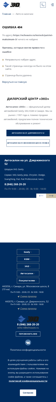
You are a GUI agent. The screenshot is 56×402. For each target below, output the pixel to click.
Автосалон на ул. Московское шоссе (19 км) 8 (28, 143)
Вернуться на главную (14, 81)
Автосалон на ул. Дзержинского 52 (28, 133)
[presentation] (41, 196)
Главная (6, 13)
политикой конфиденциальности (28, 381)
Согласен (28, 392)
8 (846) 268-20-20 (15, 184)
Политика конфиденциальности (28, 349)
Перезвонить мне (28, 334)
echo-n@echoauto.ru (28, 327)
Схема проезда (28, 296)
